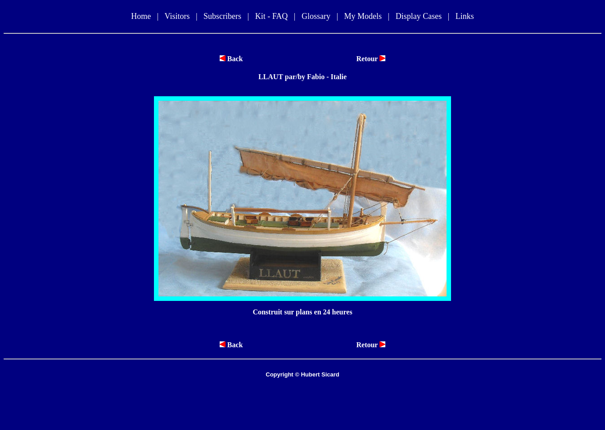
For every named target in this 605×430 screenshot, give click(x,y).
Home (141, 16)
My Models (363, 16)
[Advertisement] (302, 404)
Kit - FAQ (271, 16)
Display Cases (419, 16)
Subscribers (222, 16)
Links (465, 16)
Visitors (177, 16)
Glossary (316, 16)
